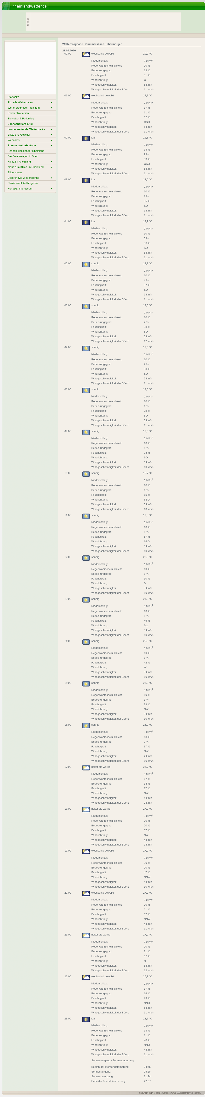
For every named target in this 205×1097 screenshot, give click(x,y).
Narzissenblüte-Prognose (23, 183)
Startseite (13, 96)
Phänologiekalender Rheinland (26, 150)
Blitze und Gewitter (30, 134)
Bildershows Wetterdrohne (30, 177)
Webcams (30, 140)
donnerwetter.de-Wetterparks (30, 129)
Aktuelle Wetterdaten (30, 102)
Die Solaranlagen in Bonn (23, 156)
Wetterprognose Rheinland (30, 107)
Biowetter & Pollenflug (21, 118)
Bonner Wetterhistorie (30, 145)
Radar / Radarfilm (18, 113)
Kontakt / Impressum (30, 188)
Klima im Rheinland (30, 161)
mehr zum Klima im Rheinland (30, 167)
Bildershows (15, 172)
